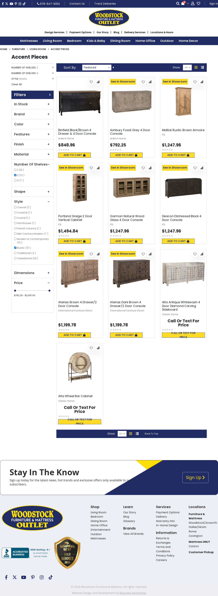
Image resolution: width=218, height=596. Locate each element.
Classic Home (170, 314)
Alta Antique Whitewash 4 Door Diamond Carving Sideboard (181, 305)
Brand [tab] (32, 114)
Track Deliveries (105, 4)
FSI (163, 134)
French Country (29, 228)
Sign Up (195, 477)
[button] (91, 82)
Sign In (213, 4)
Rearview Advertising (132, 593)
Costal (24, 218)
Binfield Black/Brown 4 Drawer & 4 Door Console (77, 132)
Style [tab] (32, 201)
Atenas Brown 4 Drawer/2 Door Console (77, 304)
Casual (24, 207)
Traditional (27, 253)
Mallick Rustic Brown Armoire (183, 130)
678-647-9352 (48, 3)
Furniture (18, 49)
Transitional (28, 258)
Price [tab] (32, 282)
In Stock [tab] (32, 104)
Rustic (24, 248)
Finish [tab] (32, 144)
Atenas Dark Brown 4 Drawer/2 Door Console (127, 304)
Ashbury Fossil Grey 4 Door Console (130, 132)
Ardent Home (66, 138)
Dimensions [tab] (32, 272)
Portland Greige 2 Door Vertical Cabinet (75, 218)
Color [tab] (32, 124)
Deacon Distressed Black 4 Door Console (182, 218)
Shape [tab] (32, 191)
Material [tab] (32, 154)
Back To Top (151, 433)
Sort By (70, 67)
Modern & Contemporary (33, 240)
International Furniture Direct (75, 310)
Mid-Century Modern (33, 233)
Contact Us (77, 4)
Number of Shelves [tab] (32, 164)
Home (3, 49)
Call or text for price (183, 335)
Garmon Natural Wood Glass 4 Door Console (127, 218)
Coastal (25, 212)
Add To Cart (74, 155)
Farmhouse (27, 223)
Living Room (38, 49)
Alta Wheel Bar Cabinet (75, 396)
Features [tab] (32, 134)
